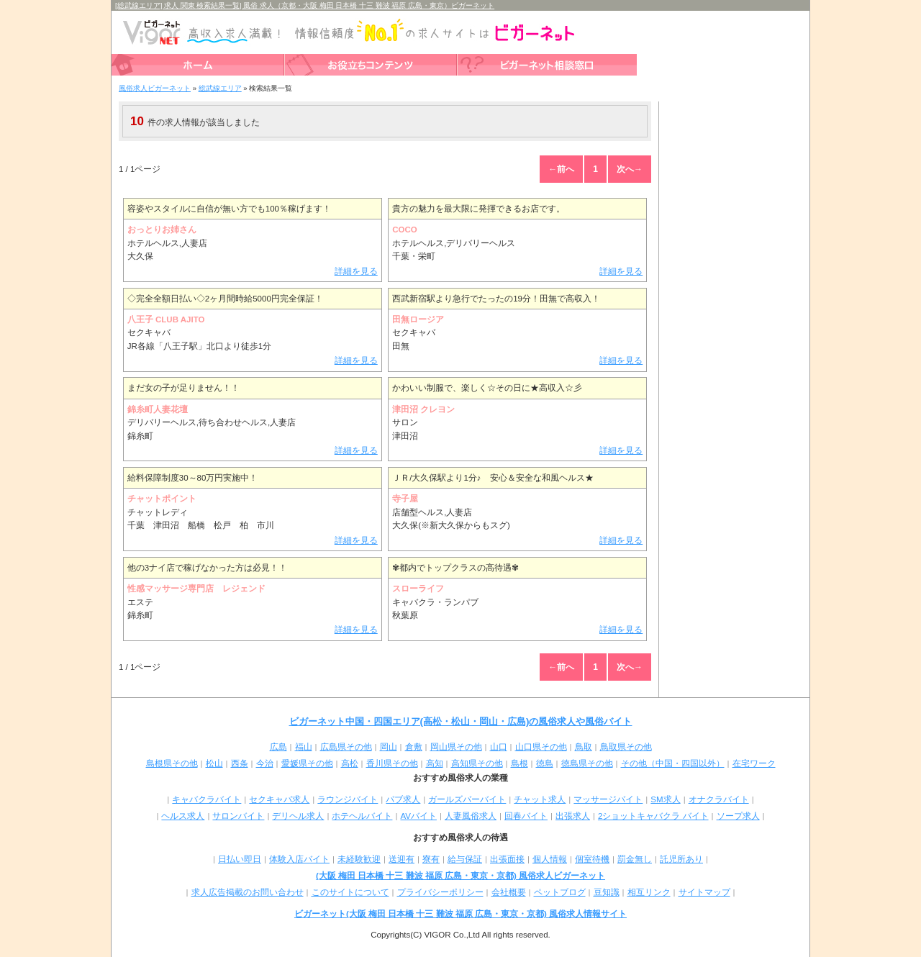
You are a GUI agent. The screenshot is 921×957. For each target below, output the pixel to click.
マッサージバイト (608, 799)
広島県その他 (346, 747)
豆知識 (607, 892)
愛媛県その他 (307, 763)
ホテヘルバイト (362, 816)
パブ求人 (403, 799)
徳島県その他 (587, 763)
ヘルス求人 (182, 816)
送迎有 (401, 859)
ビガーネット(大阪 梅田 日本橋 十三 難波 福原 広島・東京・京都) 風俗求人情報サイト (460, 914)
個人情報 (549, 859)
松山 (214, 763)
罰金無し (634, 859)
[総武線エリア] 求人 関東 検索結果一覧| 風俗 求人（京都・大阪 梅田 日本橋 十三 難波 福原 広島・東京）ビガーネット (304, 5)
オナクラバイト (719, 799)
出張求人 (572, 816)
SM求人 (665, 799)
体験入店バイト (299, 859)
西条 (239, 763)
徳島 (544, 763)
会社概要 (508, 892)
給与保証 (465, 859)
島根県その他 (172, 763)
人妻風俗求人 (470, 816)
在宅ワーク (754, 763)
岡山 (388, 747)
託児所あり (681, 859)
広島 (278, 747)
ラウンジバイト (347, 799)
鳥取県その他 (626, 747)
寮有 (431, 859)
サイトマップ (704, 892)
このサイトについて (350, 892)
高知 (434, 763)
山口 (498, 747)
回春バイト (526, 816)
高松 (349, 763)
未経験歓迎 (359, 859)
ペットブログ (560, 892)
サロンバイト (238, 816)
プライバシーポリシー (440, 892)
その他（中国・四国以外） (673, 763)
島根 (519, 763)
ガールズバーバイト (467, 799)
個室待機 (592, 859)
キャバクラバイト (206, 799)
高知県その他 (477, 763)
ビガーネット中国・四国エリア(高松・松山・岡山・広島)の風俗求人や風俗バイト (460, 721)
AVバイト (418, 816)
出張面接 (507, 859)
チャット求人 (540, 799)
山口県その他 (541, 747)
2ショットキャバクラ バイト (653, 816)
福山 (303, 747)
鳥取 (583, 747)
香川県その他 (392, 763)
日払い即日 (239, 859)
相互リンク (649, 892)
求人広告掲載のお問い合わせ (247, 892)
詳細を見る (356, 271)
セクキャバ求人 (279, 799)
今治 (264, 763)
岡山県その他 (456, 747)
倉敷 (413, 747)
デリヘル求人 (298, 816)
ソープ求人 (738, 816)
